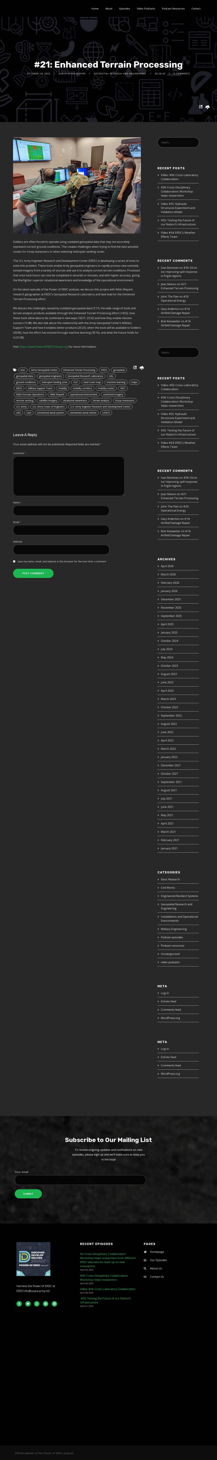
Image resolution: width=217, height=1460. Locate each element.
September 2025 (171, 616)
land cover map (92, 382)
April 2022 (167, 740)
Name (17, 502)
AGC (23, 370)
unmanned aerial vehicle (83, 412)
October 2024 (169, 641)
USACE (106, 412)
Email (17, 522)
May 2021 (167, 815)
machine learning (116, 382)
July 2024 (166, 649)
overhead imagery (113, 394)
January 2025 (169, 632)
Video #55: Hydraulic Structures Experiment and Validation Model (178, 208)
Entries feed (168, 1001)
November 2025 (171, 607)
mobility (62, 388)
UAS (18, 412)
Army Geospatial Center (44, 370)
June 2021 (167, 807)
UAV (29, 412)
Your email (108, 1177)
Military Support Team (40, 388)
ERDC (104, 370)
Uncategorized (170, 954)
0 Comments (182, 73)
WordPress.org (170, 1018)
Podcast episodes (172, 937)
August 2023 (169, 674)
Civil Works (168, 888)
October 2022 (169, 707)
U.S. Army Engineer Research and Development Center (100, 406)
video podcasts (170, 962)
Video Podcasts (146, 8)
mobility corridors (82, 388)
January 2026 (169, 591)
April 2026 (167, 566)
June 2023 (167, 682)
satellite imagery (48, 400)
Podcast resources (172, 945)
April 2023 (167, 690)
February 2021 (170, 840)
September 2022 (171, 715)
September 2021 (171, 782)
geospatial (119, 370)
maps (134, 382)
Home (95, 8)
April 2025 (167, 624)
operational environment (83, 394)
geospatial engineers (50, 376)
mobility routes (106, 388)
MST (122, 388)
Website (17, 541)
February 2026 (170, 583)
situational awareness (75, 400)
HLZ (75, 382)
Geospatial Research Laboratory (85, 376)
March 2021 (168, 832)
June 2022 (167, 732)
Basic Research (170, 879)
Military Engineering (174, 929)
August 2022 (169, 724)
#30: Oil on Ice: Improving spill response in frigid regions (179, 272)
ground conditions (26, 382)
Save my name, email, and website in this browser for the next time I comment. (62, 561)
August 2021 (169, 790)
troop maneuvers (124, 400)
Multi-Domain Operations (30, 394)
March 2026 (168, 574)
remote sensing (24, 400)
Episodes (124, 8)
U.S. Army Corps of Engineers (49, 406)
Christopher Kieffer (72, 73)
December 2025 (171, 599)
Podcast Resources (173, 8)
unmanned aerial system (50, 412)
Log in (165, 993)
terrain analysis (101, 400)
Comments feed (171, 1010)
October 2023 (169, 666)
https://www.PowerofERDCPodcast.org (43, 347)
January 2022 (169, 757)
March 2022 (168, 749)
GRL (111, 376)
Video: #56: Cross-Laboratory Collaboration (107, 1289)
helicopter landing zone (54, 382)
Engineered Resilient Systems (179, 896)
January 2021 (169, 848)
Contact (196, 8)
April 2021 (167, 823)
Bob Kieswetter (170, 321)
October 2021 (169, 773)
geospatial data (24, 376)
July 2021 (166, 798)
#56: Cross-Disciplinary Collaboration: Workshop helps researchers (177, 191)
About (108, 8)
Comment (19, 453)
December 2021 (171, 765)
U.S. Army (21, 406)
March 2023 (168, 699)
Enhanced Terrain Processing (79, 370)
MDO (19, 388)
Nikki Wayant (57, 394)
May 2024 (167, 657)
